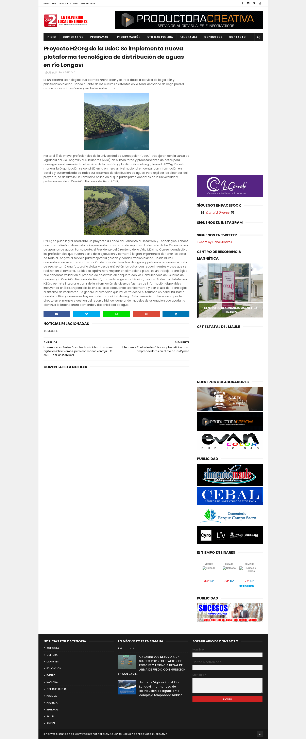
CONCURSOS (213, 37)
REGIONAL (52, 709)
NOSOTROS (50, 3)
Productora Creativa (152, 734)
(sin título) (126, 648)
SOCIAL (51, 723)
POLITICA (52, 702)
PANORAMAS (189, 37)
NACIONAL (53, 682)
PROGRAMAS (99, 37)
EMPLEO (51, 675)
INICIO (51, 37)
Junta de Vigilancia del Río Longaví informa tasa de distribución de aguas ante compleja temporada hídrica (161, 688)
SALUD (50, 716)
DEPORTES (53, 661)
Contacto (237, 37)
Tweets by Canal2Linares (214, 242)
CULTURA (52, 655)
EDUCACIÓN (54, 668)
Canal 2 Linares (217, 212)
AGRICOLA (69, 72)
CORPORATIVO (73, 37)
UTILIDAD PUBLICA (160, 37)
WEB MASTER (88, 3)
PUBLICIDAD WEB (69, 3)
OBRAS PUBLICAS (57, 689)
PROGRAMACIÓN (129, 37)
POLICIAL (52, 695)
